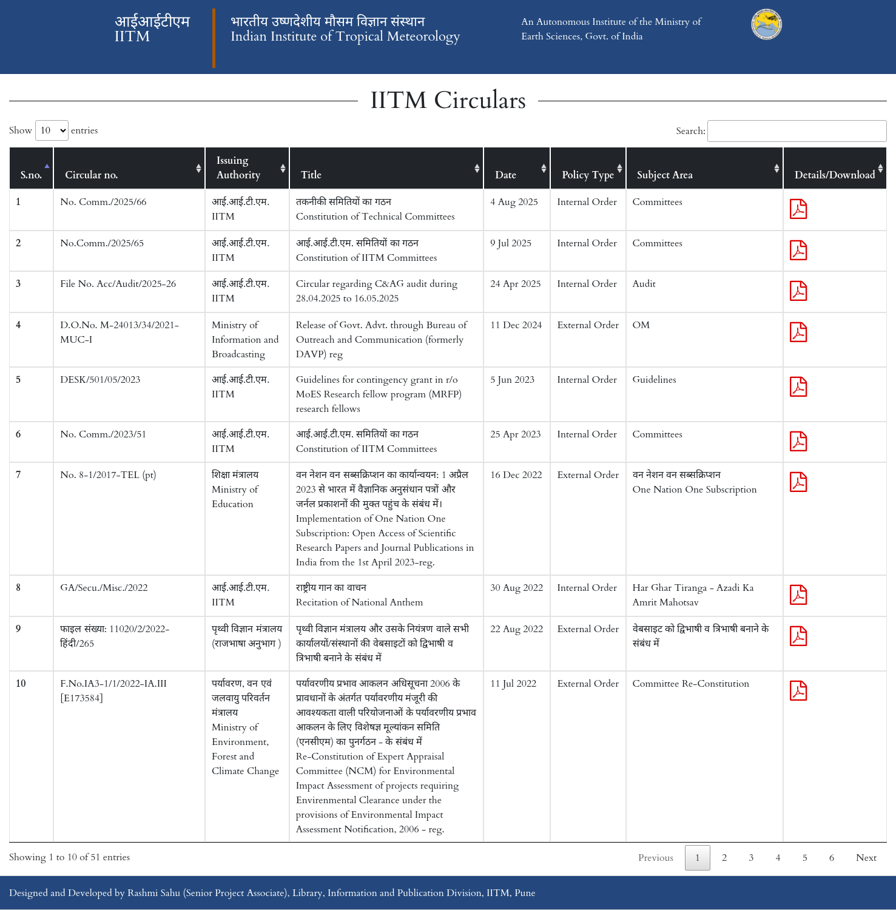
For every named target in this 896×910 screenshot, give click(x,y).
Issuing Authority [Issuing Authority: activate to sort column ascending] (239, 168)
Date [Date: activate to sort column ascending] (505, 175)
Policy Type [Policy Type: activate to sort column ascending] (588, 175)
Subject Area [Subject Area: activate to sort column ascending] (665, 175)
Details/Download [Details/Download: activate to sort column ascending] (835, 175)
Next (866, 857)
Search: (781, 131)
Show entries (53, 130)
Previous (655, 857)
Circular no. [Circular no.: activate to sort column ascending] (91, 175)
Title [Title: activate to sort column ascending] (311, 175)
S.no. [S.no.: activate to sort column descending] (31, 175)
